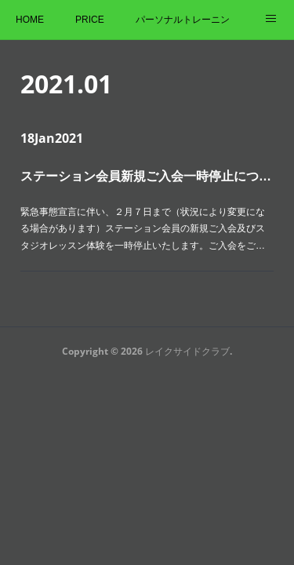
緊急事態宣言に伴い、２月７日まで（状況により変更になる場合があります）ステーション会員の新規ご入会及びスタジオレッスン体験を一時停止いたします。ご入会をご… (142, 228)
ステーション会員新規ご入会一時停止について (147, 176)
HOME (30, 19)
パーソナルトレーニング (183, 19)
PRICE (89, 19)
